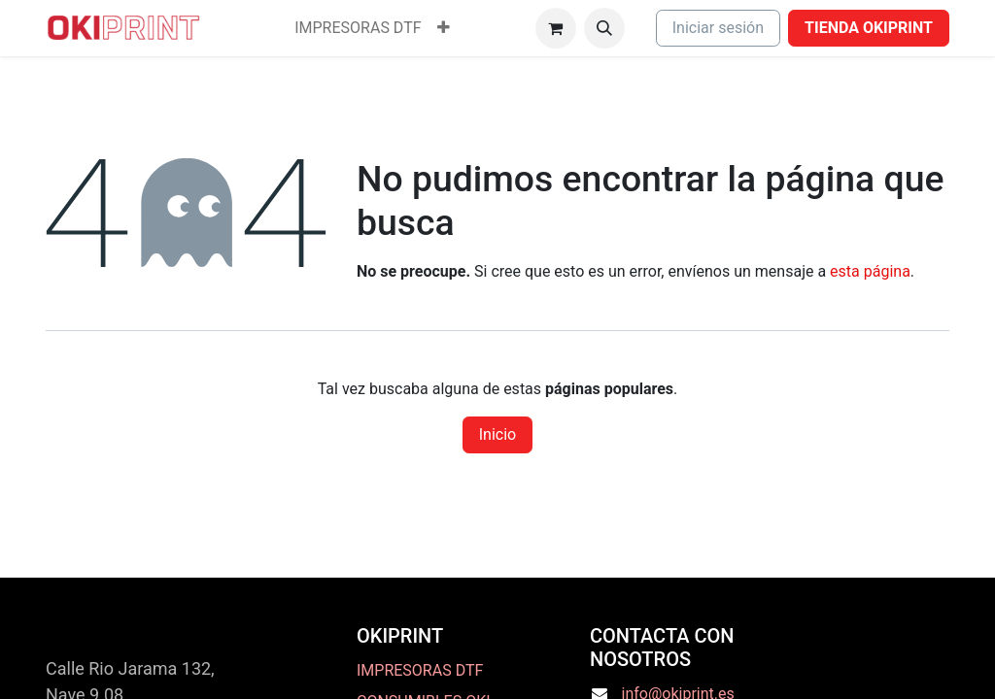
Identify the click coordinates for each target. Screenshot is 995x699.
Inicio (497, 434)
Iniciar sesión (718, 27)
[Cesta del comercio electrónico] (555, 28)
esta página (870, 271)
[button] (604, 28)
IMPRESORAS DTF (420, 670)
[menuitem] (358, 28)
